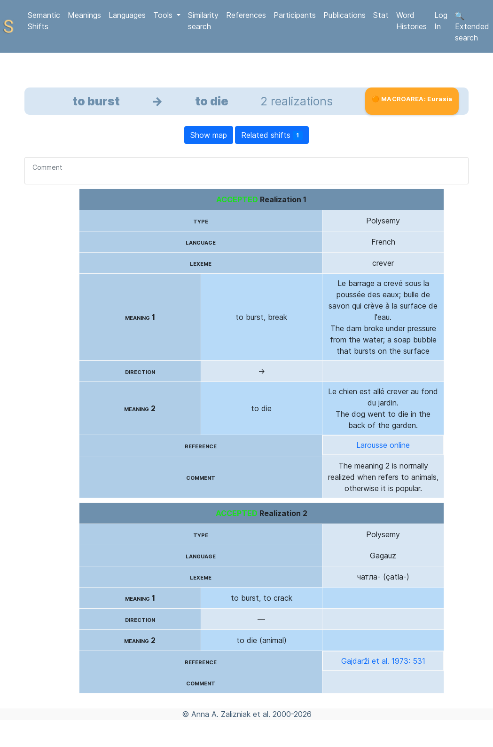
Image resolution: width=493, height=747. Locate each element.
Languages (127, 15)
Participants (295, 15)
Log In (440, 20)
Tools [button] (164, 15)
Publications (344, 15)
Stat (381, 15)
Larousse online (383, 445)
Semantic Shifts (44, 20)
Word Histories (411, 20)
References (246, 15)
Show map (208, 135)
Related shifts (272, 135)
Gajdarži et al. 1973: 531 (383, 661)
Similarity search (203, 20)
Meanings (84, 15)
